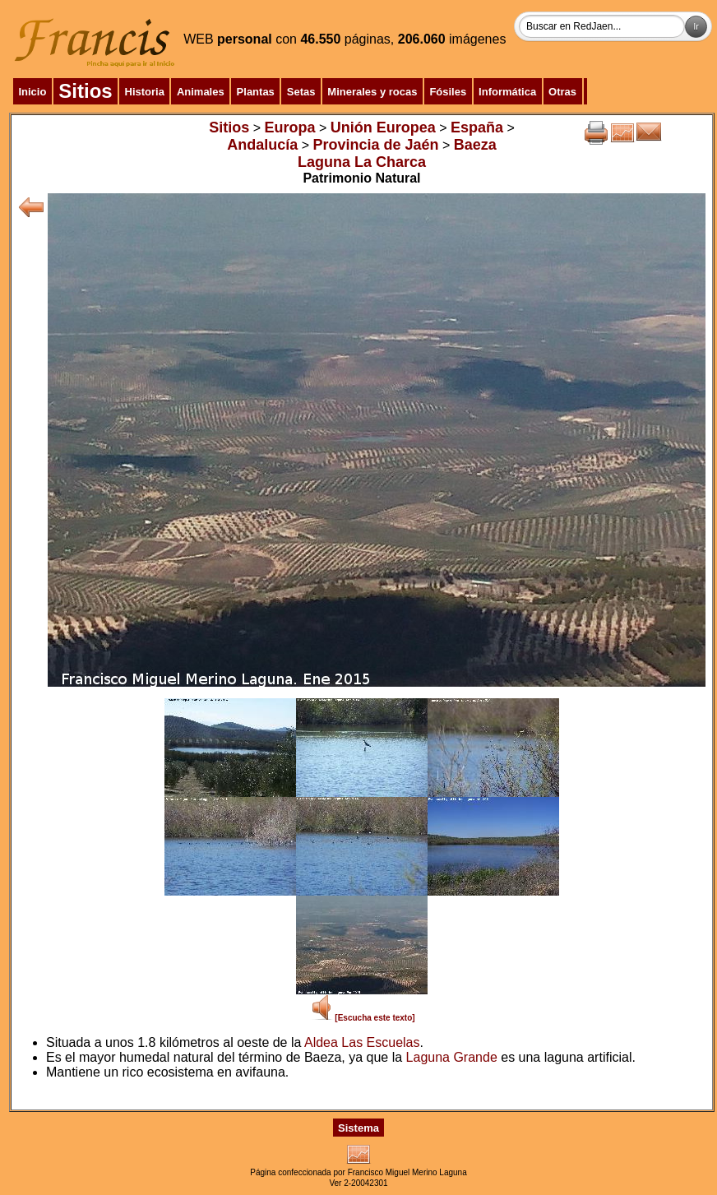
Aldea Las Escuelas (362, 1042)
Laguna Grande (451, 1057)
